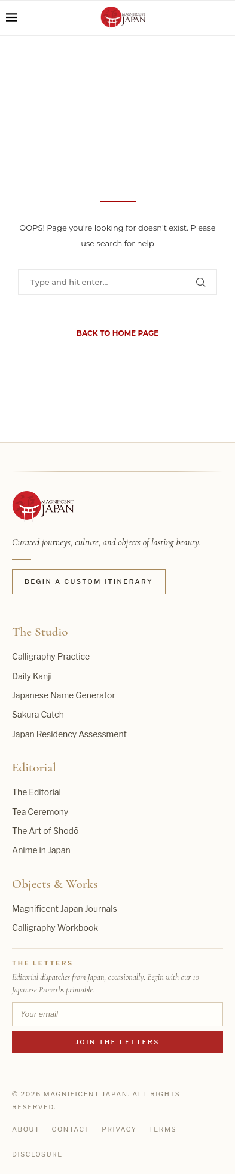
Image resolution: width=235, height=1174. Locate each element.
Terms (162, 1129)
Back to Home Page (117, 333)
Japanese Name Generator (63, 695)
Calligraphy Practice (51, 656)
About (26, 1129)
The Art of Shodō (45, 831)
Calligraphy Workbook (55, 927)
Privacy (119, 1129)
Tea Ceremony (40, 812)
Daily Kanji (32, 676)
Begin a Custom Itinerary (89, 581)
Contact (71, 1129)
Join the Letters (117, 1042)
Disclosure (37, 1154)
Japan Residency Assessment (69, 734)
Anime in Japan (41, 850)
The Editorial (36, 792)
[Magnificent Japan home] (43, 506)
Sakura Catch (38, 714)
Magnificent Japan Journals (64, 908)
